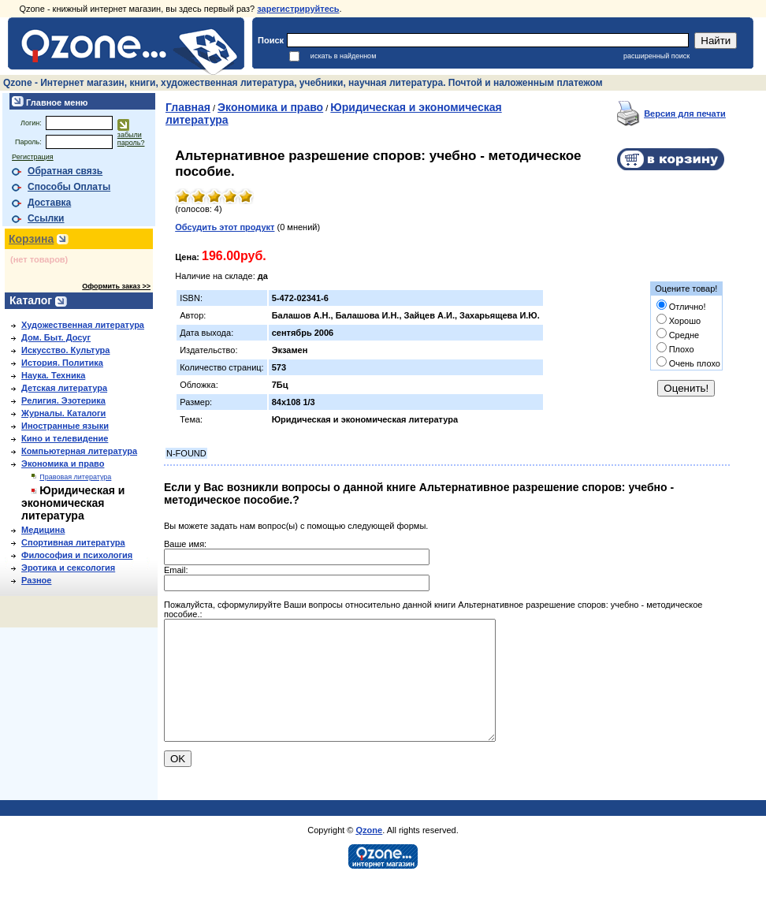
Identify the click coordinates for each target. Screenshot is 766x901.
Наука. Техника (53, 375)
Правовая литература (75, 477)
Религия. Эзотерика (63, 400)
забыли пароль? (131, 139)
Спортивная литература (73, 542)
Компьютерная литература (79, 451)
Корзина (31, 239)
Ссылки (46, 218)
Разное (36, 580)
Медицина (43, 529)
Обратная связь (65, 171)
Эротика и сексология (68, 567)
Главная (187, 107)
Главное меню (55, 102)
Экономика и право (62, 463)
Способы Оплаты (69, 186)
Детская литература (64, 388)
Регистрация (33, 157)
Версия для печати (685, 113)
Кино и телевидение (64, 438)
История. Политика (62, 362)
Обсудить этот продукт (224, 227)
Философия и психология (76, 555)
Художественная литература (82, 324)
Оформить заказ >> (116, 286)
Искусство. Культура (65, 350)
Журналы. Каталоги (63, 413)
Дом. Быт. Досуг (56, 337)
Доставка (49, 202)
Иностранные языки (65, 425)
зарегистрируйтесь (298, 8)
